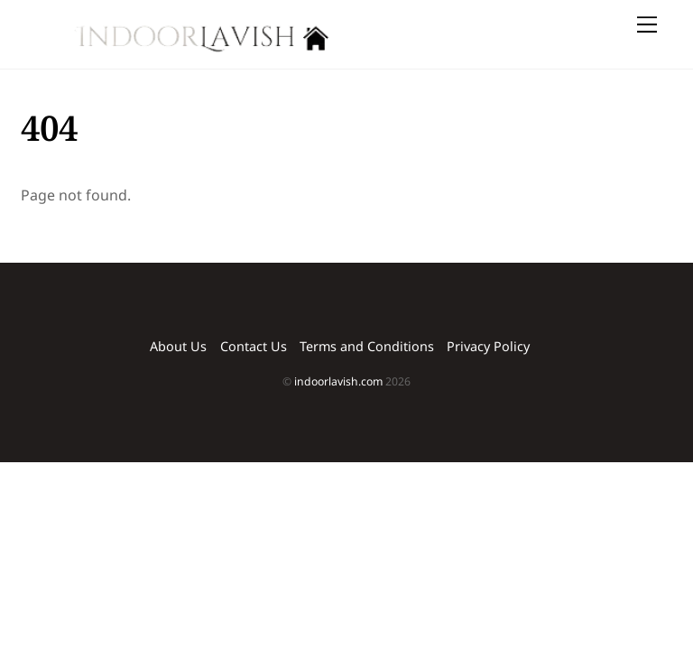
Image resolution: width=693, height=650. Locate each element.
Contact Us (253, 346)
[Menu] (647, 24)
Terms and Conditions (367, 346)
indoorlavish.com (338, 381)
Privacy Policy (488, 346)
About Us (178, 346)
